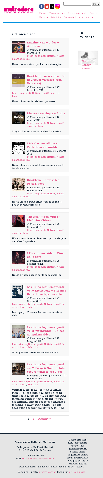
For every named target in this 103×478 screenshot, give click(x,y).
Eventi (93, 13)
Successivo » (44, 418)
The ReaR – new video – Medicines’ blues (43, 218)
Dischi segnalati (77, 13)
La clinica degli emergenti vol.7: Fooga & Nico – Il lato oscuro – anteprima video (45, 368)
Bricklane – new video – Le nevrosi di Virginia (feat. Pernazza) (46, 79)
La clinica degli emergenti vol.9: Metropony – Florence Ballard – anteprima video (46, 290)
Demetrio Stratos (73, 17)
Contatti (91, 17)
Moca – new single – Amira (46, 113)
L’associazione (57, 13)
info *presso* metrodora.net (38, 458)
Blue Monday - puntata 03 (87, 65)
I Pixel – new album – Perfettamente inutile (42, 145)
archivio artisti (48, 471)
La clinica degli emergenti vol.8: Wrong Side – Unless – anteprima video (46, 330)
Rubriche (56, 17)
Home (42, 13)
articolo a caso (77, 471)
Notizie (43, 17)
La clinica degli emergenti (27, 304)
